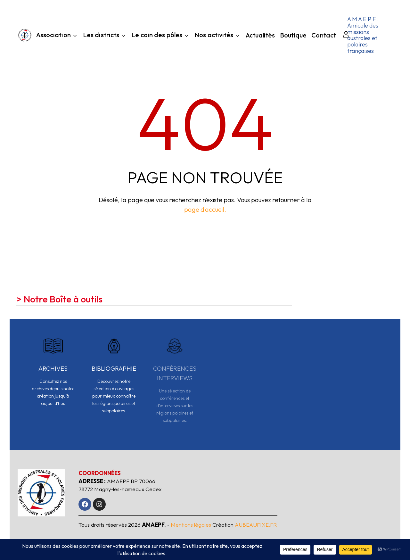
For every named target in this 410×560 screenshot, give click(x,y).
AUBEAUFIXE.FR (256, 524)
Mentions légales (191, 524)
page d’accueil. (205, 209)
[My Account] (343, 35)
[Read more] (53, 375)
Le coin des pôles (160, 35)
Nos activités (217, 35)
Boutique (293, 36)
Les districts (105, 35)
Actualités (260, 36)
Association (57, 35)
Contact (323, 36)
